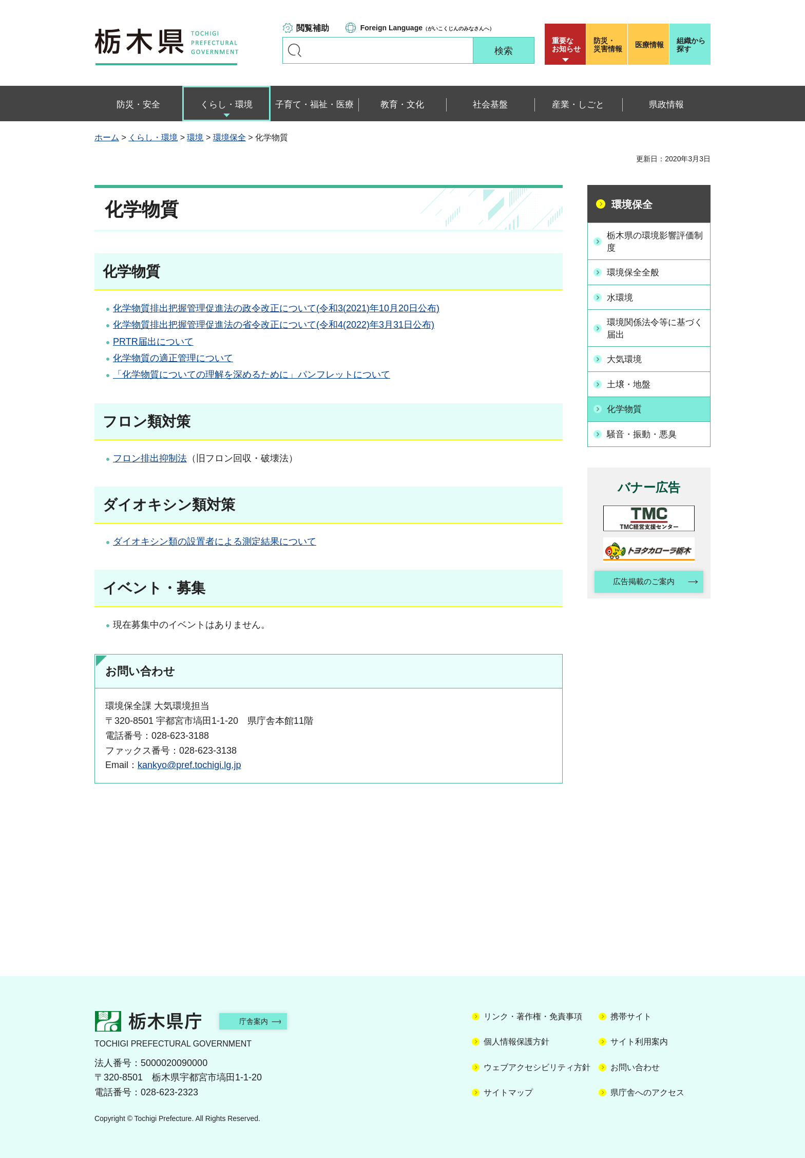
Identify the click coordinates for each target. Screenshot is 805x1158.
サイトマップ (508, 1092)
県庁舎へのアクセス (647, 1092)
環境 (195, 137)
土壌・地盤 (631, 382)
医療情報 (649, 45)
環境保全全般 (636, 272)
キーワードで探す (294, 50)
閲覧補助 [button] (312, 28)
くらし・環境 (153, 137)
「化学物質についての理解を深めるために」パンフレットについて (251, 374)
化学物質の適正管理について (173, 358)
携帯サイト (630, 1016)
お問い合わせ (635, 1067)
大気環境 (626, 357)
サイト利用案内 (639, 1041)
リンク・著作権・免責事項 (533, 1016)
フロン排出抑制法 (150, 458)
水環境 (622, 296)
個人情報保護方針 (516, 1041)
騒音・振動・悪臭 (645, 430)
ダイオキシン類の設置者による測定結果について (214, 541)
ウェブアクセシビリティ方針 (537, 1067)
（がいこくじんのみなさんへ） (427, 28)
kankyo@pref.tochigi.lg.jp (189, 765)
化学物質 (626, 406)
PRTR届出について (153, 342)
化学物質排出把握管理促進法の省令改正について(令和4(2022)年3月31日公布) (273, 325)
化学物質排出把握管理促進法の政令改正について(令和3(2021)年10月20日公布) (276, 308)
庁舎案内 (261, 1021)
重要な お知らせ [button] (566, 44)
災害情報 (609, 44)
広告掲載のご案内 (640, 578)
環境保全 (229, 137)
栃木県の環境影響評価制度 (654, 241)
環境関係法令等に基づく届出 (654, 327)
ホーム (106, 137)
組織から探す (691, 44)
